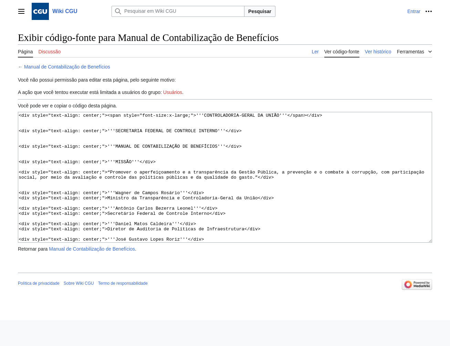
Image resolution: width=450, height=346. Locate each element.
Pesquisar (259, 11)
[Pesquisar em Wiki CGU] (178, 11)
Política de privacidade (39, 309)
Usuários (172, 92)
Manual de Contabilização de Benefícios (67, 67)
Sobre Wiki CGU (79, 309)
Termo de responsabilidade (123, 309)
